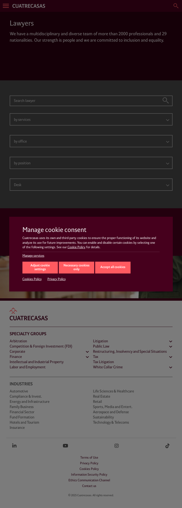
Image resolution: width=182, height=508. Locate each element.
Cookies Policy (32, 279)
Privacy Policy (56, 279)
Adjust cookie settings (40, 268)
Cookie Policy (76, 247)
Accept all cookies (112, 267)
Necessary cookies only (76, 268)
